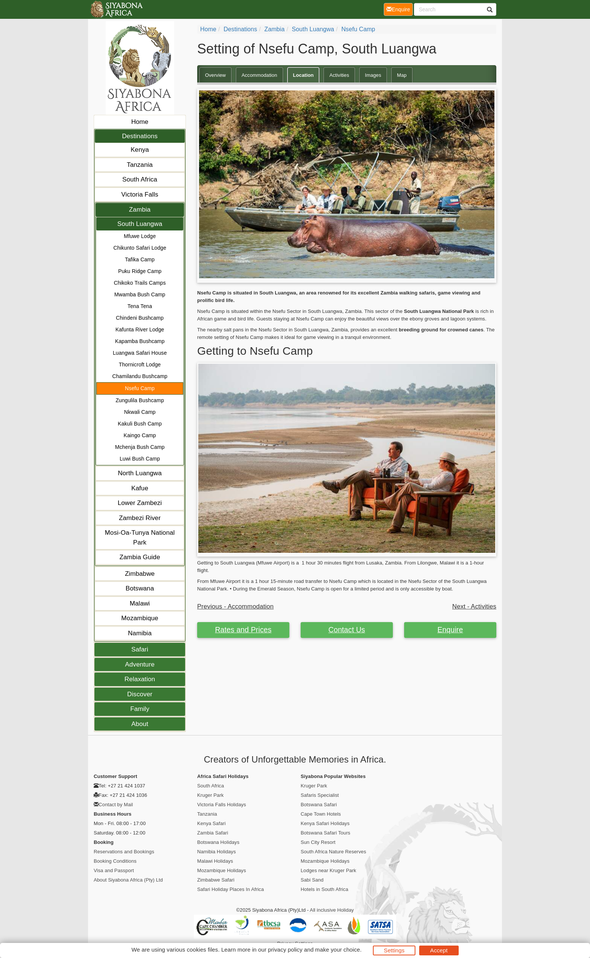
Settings (394, 950)
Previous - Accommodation (235, 606)
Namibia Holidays (216, 851)
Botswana (140, 588)
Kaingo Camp (140, 435)
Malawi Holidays (215, 861)
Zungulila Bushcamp (140, 400)
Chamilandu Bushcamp (139, 376)
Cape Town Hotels (321, 814)
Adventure (139, 664)
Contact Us (346, 629)
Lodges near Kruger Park (328, 870)
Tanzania (140, 164)
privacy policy (285, 949)
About (139, 724)
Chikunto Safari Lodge (139, 248)
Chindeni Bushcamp (140, 318)
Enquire (450, 629)
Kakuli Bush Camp (140, 424)
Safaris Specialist (320, 795)
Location (303, 75)
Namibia (140, 633)
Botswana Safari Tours (325, 833)
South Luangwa (139, 223)
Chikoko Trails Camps (140, 283)
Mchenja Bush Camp (140, 447)
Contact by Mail (116, 804)
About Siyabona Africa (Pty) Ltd (128, 880)
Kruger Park (210, 795)
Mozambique (139, 618)
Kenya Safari (211, 823)
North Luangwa (140, 473)
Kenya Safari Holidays (325, 823)
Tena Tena (140, 306)
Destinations (140, 136)
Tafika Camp (140, 259)
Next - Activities (474, 606)
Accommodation (259, 75)
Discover (139, 694)
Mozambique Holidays (221, 870)
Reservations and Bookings (124, 851)
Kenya (140, 149)
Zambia (140, 209)
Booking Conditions (115, 861)
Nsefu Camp (140, 388)
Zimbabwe (140, 573)
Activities (339, 75)
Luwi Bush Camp (140, 459)
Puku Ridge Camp (139, 271)
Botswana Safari (319, 804)
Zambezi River (140, 518)
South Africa (139, 179)
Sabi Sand (312, 880)
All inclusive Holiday (332, 910)
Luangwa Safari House (140, 353)
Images (373, 75)
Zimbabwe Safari (215, 880)
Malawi (140, 603)
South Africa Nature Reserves (333, 851)
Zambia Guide (140, 557)
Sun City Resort (318, 842)
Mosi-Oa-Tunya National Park (140, 537)
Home (140, 121)
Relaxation (140, 679)
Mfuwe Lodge (140, 236)
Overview (215, 75)
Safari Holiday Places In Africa (230, 889)
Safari (139, 649)
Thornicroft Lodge (140, 365)
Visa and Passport (114, 870)
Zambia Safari (212, 833)
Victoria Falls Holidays (221, 804)
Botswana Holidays (218, 842)
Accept (438, 950)
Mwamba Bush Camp (139, 294)
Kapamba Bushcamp (140, 341)
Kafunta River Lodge (140, 329)
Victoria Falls (139, 194)
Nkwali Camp (140, 412)
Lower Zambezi (140, 502)
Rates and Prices (243, 629)
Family (139, 708)
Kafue (139, 488)
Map (402, 75)
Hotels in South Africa (324, 889)
